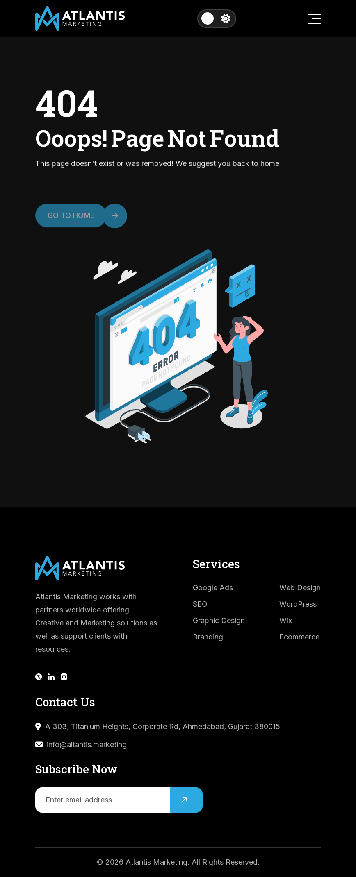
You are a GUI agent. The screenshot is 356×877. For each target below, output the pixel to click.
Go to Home (77, 219)
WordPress (298, 604)
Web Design (300, 587)
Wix (285, 620)
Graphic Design (219, 620)
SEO (200, 604)
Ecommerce (299, 636)
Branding (208, 636)
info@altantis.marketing (87, 744)
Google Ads (213, 587)
